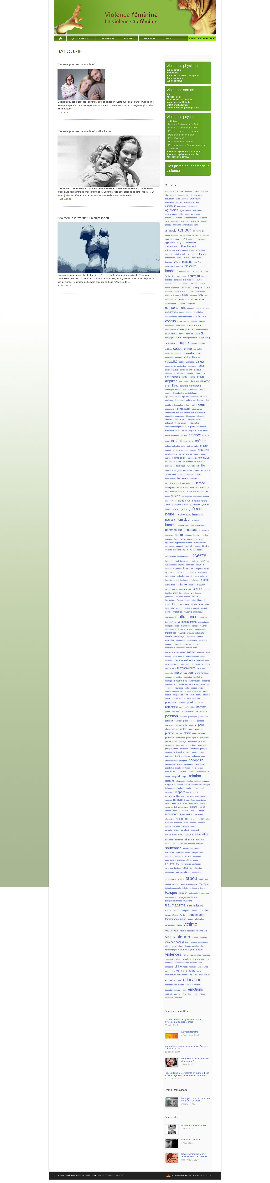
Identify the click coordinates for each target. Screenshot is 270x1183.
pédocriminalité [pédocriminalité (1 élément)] (171, 760)
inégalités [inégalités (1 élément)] (183, 589)
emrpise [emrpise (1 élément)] (183, 435)
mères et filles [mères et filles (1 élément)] (197, 664)
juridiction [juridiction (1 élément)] (169, 597)
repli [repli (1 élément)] (202, 788)
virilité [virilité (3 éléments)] (178, 966)
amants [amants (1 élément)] (204, 221)
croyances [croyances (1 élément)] (169, 358)
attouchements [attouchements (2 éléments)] (172, 250)
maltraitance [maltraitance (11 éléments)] (186, 616)
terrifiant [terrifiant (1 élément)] (175, 884)
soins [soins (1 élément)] (175, 844)
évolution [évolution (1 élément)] (178, 998)
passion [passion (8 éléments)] (171, 716)
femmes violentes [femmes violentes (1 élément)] (187, 483)
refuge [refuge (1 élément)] (167, 776)
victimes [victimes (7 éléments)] (171, 930)
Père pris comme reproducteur (183, 131)
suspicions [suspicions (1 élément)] (169, 860)
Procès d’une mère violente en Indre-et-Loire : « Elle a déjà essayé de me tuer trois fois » (187, 1074)
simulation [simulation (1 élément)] (200, 840)
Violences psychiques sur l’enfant (183, 151)
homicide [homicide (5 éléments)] (182, 519)
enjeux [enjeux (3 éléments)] (204, 445)
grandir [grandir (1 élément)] (185, 504)
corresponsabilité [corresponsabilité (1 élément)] (190, 338)
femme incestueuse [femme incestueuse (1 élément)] (185, 474)
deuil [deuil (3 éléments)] (201, 365)
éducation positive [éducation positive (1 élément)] (172, 990)
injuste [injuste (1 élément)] (207, 569)
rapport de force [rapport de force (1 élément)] (179, 771)
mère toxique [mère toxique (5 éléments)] (183, 672)
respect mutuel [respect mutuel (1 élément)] (192, 792)
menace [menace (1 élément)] (168, 636)
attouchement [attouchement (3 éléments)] (188, 246)
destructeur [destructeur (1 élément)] (181, 366)
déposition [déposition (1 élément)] (169, 416)
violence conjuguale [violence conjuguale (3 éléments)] (177, 942)
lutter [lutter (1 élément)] (207, 604)
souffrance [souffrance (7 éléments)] (173, 848)
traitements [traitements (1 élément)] (193, 893)
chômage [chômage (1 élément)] (175, 295)
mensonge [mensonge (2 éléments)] (178, 636)
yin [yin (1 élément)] (204, 971)
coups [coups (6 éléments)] (177, 348)
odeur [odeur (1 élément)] (192, 695)
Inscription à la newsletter (202, 38)
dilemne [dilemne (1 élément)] (192, 377)
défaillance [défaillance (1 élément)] (190, 400)
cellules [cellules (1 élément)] (202, 283)
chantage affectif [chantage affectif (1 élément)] (180, 291)
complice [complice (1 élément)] (181, 303)
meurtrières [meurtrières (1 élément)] (180, 641)
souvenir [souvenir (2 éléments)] (169, 852)
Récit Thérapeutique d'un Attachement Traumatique (194, 1155)
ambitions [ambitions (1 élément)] (177, 225)
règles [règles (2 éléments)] (202, 807)
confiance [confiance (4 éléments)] (200, 316)
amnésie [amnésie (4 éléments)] (170, 230)
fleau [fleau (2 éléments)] (202, 487)
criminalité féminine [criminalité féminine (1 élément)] (173, 354)
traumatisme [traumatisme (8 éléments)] (175, 905)
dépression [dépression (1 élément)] (179, 416)
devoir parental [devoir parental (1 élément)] (186, 370)
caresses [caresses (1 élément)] (193, 283)
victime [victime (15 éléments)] (190, 924)
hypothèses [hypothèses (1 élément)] (170, 546)
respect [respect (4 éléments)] (180, 792)
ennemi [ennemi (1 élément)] (168, 450)
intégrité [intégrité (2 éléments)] (201, 584)
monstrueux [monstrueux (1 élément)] (170, 648)
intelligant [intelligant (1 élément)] (184, 580)
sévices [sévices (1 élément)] (181, 879)
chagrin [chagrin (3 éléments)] (197, 287)
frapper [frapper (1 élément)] (200, 492)
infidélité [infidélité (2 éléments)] (200, 564)
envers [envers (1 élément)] (181, 454)
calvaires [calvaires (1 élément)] (168, 283)
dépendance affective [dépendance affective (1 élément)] (174, 412)
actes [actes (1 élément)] (178, 199)
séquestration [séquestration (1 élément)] (170, 879)
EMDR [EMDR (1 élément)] (184, 430)
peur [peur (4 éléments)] (201, 725)
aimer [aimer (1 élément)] (187, 214)
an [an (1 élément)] (181, 236)
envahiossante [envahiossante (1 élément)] (171, 454)
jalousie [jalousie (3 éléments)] (197, 589)
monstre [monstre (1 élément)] (197, 644)
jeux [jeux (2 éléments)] (175, 593)
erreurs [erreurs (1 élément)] (197, 454)
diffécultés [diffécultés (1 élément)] (190, 373)
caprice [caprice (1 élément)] (177, 283)
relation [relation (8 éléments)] (195, 776)
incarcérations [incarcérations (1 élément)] (183, 556)
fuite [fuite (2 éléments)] (207, 491)
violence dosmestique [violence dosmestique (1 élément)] (174, 946)
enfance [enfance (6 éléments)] (195, 435)
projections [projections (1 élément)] (169, 745)
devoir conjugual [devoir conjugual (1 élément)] (172, 370)
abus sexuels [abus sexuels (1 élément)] (170, 195)
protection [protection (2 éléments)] (191, 745)
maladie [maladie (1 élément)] (196, 608)
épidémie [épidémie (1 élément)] (169, 994)
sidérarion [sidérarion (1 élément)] (169, 840)
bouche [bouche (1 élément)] (199, 271)
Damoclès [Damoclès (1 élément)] (190, 362)
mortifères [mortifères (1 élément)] (180, 648)
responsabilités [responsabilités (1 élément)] (187, 796)
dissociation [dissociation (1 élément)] (183, 381)
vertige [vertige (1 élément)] (179, 925)
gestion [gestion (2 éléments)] (196, 500)
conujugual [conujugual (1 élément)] (169, 338)
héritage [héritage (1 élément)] (179, 546)
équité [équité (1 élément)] (195, 994)
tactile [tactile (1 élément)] (201, 879)
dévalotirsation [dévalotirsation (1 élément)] (193, 423)
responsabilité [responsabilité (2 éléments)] (172, 796)
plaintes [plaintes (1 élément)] (179, 733)
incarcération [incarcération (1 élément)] (170, 556)
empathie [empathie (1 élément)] (192, 430)
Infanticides (172, 73)
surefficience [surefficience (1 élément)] (178, 856)
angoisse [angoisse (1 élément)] (187, 236)
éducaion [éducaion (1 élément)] (177, 980)
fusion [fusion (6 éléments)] (175, 496)
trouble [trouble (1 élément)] (194, 911)
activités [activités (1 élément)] (185, 199)
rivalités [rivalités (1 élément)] (203, 803)
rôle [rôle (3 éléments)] (202, 818)
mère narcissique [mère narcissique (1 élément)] (172, 664)
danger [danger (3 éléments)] (200, 361)
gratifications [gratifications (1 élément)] (195, 504)
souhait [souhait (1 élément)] (197, 849)
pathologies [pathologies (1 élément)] (203, 717)
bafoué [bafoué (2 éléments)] (202, 254)
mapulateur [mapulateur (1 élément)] (185, 626)
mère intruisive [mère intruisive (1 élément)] (203, 661)
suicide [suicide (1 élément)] (168, 856)
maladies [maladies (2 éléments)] (178, 611)
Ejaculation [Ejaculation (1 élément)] (201, 426)
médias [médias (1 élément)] (179, 677)
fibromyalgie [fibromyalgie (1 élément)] (170, 488)
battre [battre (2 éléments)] (187, 257)
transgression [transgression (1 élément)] (170, 897)
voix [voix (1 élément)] (173, 971)
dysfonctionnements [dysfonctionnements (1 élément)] (190, 396)
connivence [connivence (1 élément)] (180, 326)
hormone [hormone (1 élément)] (188, 535)
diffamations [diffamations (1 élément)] (170, 373)
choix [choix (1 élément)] (167, 295)
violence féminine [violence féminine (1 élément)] (191, 946)
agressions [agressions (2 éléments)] (185, 210)
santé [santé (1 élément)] (186, 823)
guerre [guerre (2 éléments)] (205, 504)
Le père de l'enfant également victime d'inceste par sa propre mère (183, 1020)
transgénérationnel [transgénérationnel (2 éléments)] (187, 897)
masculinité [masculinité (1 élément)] (189, 629)
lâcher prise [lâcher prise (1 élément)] (170, 608)
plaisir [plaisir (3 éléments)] (187, 733)
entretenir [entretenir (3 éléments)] (203, 450)
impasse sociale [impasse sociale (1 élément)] (196, 550)
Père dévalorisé (176, 138)
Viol (168, 94)
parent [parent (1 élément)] (200, 702)
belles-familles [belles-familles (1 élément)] (198, 258)
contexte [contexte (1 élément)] (189, 334)
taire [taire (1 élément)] (207, 879)
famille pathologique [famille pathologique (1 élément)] (173, 470)
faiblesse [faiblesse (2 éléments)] (180, 465)
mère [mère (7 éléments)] (191, 652)
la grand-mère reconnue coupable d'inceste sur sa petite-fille (186, 1047)
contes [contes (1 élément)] (181, 334)
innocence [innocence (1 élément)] (177, 573)
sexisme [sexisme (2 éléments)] (189, 834)
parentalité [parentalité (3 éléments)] (171, 706)
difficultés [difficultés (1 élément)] (180, 373)
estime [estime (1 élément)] (167, 458)
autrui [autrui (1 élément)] (176, 254)
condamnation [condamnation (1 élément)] (171, 316)
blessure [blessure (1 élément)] (179, 266)
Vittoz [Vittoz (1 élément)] (200, 967)
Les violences (107, 38)
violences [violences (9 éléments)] (173, 954)
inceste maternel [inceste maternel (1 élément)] (172, 561)
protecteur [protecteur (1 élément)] (180, 745)
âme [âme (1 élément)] (201, 975)
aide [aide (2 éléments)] (181, 214)
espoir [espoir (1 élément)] (203, 454)
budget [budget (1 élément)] (204, 276)
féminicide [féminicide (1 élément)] (197, 497)
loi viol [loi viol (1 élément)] (179, 604)
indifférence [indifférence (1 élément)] (205, 561)
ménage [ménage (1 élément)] (168, 681)
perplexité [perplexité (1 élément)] (169, 725)
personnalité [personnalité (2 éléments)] (181, 725)
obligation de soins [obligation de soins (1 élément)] (180, 695)
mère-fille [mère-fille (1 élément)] (200, 653)
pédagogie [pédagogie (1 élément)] (185, 756)
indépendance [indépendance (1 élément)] (171, 565)
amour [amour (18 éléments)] (184, 230)
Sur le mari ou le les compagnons (183, 75)
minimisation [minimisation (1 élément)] (192, 641)
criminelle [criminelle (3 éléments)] (188, 353)
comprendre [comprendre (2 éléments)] (171, 312)
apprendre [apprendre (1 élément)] (169, 239)
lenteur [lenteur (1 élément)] (187, 600)
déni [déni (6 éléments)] (201, 404)
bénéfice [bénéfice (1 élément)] (168, 280)
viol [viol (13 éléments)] (168, 936)
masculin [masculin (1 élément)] (179, 629)
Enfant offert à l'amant (177, 105)
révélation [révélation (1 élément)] (194, 819)
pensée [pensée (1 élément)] (192, 721)
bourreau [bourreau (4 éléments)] (194, 276)
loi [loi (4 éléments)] (173, 604)
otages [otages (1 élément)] (182, 698)
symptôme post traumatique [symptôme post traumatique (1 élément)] (186, 860)
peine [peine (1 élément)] (185, 721)
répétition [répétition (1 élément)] (199, 814)
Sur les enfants (174, 70)
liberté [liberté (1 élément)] (200, 600)
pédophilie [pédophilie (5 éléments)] (196, 760)
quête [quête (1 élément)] (193, 768)
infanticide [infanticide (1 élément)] (190, 565)
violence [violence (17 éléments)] (181, 936)
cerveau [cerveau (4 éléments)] (186, 287)
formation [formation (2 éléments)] (191, 491)
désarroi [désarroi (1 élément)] (168, 419)
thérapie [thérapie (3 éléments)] (204, 884)
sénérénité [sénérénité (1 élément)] (169, 873)
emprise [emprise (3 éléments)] (203, 430)
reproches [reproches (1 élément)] (169, 792)
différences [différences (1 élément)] (200, 373)
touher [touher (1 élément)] (203, 888)
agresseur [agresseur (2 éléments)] (170, 206)
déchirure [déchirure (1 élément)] (169, 400)
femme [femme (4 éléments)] (198, 470)
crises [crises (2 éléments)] (199, 353)
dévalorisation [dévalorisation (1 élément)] (180, 423)
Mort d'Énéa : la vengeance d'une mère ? (195, 1059)
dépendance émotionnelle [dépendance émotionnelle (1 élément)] (194, 412)
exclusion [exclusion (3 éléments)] (204, 457)
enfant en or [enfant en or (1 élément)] (188, 441)
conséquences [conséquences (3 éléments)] (186, 329)
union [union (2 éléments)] (183, 919)
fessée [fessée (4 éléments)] (200, 483)
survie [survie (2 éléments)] (187, 856)
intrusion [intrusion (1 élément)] (192, 585)
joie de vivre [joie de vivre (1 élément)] (189, 593)
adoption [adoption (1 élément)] (179, 202)
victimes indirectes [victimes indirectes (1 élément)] (187, 931)
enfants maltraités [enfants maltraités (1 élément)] (172, 446)
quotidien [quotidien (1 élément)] (186, 768)
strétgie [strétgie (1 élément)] (195, 853)
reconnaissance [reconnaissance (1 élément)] (202, 771)
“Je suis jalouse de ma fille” (76, 64)
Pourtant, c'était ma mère (193, 1125)
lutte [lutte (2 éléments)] (201, 604)
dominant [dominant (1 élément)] (184, 386)
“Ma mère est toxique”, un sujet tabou (83, 218)
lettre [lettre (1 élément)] (194, 600)
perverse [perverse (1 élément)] (192, 725)
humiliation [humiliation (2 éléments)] (180, 539)
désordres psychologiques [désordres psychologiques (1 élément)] (184, 419)
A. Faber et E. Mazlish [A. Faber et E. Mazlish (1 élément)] (174, 192)
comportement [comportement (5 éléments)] (175, 307)
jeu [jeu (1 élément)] (205, 589)
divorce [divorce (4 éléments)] (205, 381)
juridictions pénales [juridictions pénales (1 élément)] (182, 597)
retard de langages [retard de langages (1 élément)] (179, 803)
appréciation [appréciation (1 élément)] (170, 243)
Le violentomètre (189, 1032)
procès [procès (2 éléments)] (201, 741)
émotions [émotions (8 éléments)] (195, 989)
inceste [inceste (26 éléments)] (198, 555)
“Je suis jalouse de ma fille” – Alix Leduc (85, 131)
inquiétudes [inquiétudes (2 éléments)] (201, 572)
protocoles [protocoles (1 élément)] (202, 745)
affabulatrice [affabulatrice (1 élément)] (189, 202)
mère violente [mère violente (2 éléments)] (202, 673)
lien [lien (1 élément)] (205, 600)
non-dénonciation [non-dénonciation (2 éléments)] (186, 684)
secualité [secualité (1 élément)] (185, 826)
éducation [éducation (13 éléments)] (192, 979)
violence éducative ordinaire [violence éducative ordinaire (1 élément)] (185, 963)
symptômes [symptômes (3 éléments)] (172, 863)
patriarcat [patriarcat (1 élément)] (169, 721)
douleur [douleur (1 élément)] (186, 390)
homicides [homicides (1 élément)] (195, 520)
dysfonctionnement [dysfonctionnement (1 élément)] (172, 396)
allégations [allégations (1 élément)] (175, 221)
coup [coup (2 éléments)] (201, 337)
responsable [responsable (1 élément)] (200, 796)
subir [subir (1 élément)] (201, 853)
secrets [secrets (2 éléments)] (176, 826)
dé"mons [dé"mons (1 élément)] (203, 396)
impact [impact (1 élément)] (185, 550)
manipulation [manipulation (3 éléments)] (189, 621)
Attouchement (173, 97)
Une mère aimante (190, 1139)
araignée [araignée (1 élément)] (180, 243)
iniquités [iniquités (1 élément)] (199, 569)
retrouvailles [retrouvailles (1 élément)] (193, 803)
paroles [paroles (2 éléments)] (175, 711)
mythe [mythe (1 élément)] (182, 653)
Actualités (129, 38)
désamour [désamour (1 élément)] (201, 416)
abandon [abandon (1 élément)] (188, 192)
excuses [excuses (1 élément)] (168, 461)
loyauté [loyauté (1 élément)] (186, 604)
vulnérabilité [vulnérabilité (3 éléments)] (188, 970)
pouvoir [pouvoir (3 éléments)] (169, 737)
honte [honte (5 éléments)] (179, 535)
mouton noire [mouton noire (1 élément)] (191, 648)
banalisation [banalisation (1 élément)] (170, 258)
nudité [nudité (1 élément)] (187, 688)
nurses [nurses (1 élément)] (194, 688)
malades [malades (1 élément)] (188, 608)
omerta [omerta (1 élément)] (175, 698)
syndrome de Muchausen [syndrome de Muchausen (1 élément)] (191, 864)
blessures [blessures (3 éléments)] (190, 266)
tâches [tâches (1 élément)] (175, 915)
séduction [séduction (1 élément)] (198, 868)
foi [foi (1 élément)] (208, 488)
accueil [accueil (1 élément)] (189, 195)
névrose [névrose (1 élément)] (197, 691)
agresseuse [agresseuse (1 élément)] (193, 206)
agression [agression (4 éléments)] (171, 210)
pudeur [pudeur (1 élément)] (201, 752)
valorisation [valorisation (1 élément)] (199, 919)
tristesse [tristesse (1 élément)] (176, 911)
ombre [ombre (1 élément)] (167, 698)
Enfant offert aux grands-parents (183, 108)
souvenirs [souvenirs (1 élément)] (180, 853)
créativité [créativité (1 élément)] (179, 358)
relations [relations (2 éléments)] (169, 781)
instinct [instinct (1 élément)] (189, 576)
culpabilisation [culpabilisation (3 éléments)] (192, 357)
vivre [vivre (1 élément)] (206, 967)
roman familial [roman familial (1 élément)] (170, 807)
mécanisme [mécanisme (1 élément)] (169, 677)
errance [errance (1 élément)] (189, 454)
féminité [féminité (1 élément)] (173, 501)
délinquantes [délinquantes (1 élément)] (177, 405)
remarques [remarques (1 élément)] (178, 785)
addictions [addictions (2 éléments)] (195, 198)
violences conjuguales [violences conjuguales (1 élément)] (192, 955)
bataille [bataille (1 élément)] (180, 258)
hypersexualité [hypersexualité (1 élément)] (200, 543)
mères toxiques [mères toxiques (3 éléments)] (186, 667)
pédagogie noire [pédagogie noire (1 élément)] (198, 756)
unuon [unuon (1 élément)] (190, 919)
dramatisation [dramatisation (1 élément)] (178, 393)
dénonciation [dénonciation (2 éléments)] (183, 409)
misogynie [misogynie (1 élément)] (188, 644)
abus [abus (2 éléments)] (196, 191)
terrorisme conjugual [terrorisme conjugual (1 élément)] (189, 884)
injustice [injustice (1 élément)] (168, 573)
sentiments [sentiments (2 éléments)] (170, 834)
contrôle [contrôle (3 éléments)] (199, 333)
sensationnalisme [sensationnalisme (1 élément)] (172, 830)
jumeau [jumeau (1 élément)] (198, 593)
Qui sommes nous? (81, 38)
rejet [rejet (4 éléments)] (184, 776)
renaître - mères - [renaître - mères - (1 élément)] (192, 788)
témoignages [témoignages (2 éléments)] (172, 919)
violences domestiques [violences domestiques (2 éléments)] (188, 959)
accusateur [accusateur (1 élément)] (198, 195)
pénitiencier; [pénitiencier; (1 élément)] (200, 764)
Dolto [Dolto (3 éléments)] (175, 385)
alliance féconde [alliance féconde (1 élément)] (190, 218)
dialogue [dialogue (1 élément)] (197, 370)
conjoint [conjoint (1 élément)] (202, 321)
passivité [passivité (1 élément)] (183, 717)
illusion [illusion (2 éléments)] (206, 546)
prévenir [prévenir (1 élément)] (168, 752)
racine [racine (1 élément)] (200, 768)
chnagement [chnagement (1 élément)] (200, 291)
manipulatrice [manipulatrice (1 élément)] (203, 622)
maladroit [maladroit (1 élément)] (188, 612)
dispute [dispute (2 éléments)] (200, 376)
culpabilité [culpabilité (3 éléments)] (171, 361)
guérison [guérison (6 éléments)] (195, 509)
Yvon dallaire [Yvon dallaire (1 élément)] (170, 975)
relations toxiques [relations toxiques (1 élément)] (201, 781)
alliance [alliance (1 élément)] (179, 218)
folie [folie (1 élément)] (167, 492)
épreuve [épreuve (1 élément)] (177, 994)
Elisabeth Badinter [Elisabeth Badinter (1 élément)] (172, 430)
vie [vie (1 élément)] (206, 931)
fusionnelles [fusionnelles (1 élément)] (187, 497)
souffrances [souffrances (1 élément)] (188, 849)
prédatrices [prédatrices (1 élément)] (194, 749)
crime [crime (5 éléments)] (188, 348)
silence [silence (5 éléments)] (190, 839)
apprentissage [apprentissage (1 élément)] (199, 239)
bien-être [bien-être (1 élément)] (197, 262)
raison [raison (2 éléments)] (168, 771)
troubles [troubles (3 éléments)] (204, 910)
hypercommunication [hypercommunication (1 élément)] (183, 543)
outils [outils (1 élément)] (189, 698)
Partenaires (149, 38)
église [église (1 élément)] (183, 990)
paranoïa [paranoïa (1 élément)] (181, 702)
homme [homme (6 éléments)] (170, 525)
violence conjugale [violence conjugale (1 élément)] (199, 937)
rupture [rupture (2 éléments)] (193, 807)
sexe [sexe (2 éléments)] (180, 834)
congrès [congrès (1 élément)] (194, 321)
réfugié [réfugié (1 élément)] (201, 810)
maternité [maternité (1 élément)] (182, 633)
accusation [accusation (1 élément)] (169, 199)
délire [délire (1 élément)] (194, 405)
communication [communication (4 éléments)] (195, 299)
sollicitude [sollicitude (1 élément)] (183, 844)
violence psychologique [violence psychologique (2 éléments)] (190, 949)
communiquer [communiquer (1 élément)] (170, 303)
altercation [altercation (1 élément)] (185, 221)
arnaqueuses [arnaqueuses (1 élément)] (191, 243)
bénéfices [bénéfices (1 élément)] (178, 280)
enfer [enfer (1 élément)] (196, 446)
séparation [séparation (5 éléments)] (182, 872)
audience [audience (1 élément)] (186, 250)
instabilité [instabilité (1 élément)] (181, 576)
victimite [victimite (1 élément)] (199, 931)
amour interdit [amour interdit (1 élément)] (198, 231)
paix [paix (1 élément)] (203, 698)
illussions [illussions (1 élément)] (177, 550)
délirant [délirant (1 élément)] (187, 405)
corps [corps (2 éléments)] (178, 337)
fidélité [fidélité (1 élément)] (186, 488)
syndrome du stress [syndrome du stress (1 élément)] (173, 868)
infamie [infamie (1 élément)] (181, 565)
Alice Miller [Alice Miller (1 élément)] (195, 214)
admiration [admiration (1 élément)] (169, 202)
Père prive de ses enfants (181, 134)
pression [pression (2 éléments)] (204, 737)
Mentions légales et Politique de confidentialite (77, 1175)
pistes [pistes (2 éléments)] (183, 729)
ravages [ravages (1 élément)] (191, 771)
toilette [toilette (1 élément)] (185, 888)
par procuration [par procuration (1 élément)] (187, 711)
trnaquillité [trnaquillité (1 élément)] (186, 911)
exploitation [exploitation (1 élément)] (169, 466)
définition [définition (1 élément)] (200, 400)
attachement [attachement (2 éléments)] (171, 246)
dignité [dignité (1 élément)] (184, 377)
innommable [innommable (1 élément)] (189, 573)
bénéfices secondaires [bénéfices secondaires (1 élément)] (192, 280)
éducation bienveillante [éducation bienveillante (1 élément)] (174, 985)
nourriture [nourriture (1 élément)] (179, 688)
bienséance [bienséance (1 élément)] (170, 266)
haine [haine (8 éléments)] (169, 514)
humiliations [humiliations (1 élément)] (192, 539)
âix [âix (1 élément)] (196, 975)
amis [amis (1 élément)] (196, 225)
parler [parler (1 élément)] (167, 711)
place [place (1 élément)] (190, 729)
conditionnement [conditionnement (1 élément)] (185, 316)
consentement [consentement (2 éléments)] (194, 325)
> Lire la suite (64, 112)
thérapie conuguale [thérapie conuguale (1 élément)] (173, 888)
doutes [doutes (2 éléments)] (202, 389)
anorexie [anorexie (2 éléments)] (196, 235)
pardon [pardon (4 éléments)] (191, 702)
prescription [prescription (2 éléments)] (192, 737)
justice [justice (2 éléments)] (195, 596)
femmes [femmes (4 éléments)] (182, 478)
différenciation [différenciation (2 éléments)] (172, 376)
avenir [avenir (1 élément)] (182, 254)
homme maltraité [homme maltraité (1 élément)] (197, 525)
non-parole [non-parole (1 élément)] (200, 684)
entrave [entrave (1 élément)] (193, 450)
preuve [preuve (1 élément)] (168, 741)
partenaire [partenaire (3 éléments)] (201, 711)
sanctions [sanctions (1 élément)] (178, 823)
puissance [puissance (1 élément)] (169, 756)
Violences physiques (183, 66)
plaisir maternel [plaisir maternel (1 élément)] (198, 733)
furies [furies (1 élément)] (167, 497)
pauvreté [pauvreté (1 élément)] (177, 721)
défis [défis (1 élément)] (208, 400)
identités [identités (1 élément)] (197, 546)
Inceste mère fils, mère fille (180, 99)
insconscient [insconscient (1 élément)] (170, 576)
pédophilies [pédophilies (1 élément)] (189, 764)
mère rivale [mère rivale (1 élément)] (185, 664)
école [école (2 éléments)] (207, 974)
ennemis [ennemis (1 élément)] (176, 450)
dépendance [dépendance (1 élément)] (197, 409)
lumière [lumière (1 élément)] (194, 604)
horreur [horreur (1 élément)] (196, 535)
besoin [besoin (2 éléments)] (176, 262)
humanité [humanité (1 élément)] (169, 539)
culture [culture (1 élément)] (181, 362)
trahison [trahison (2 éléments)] (183, 893)
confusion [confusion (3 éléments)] (183, 321)
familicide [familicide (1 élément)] (191, 466)
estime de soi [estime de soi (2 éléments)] (179, 458)
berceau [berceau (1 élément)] (168, 262)
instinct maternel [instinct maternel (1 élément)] (172, 580)
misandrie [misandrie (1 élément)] (178, 644)
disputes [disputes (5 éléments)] (171, 381)
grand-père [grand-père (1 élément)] (176, 504)
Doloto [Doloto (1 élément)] (167, 386)
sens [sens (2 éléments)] (193, 826)
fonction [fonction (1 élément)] (173, 492)
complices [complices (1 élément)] (191, 303)
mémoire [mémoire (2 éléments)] (197, 677)
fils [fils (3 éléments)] (197, 487)
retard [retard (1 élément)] (167, 803)
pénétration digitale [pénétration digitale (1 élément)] (173, 768)
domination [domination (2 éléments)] (195, 385)
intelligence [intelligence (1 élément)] (194, 580)
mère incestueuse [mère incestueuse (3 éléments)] (184, 660)
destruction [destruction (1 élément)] (192, 366)
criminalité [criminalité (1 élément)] (197, 349)
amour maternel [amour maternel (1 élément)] (171, 236)
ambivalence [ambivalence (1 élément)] (187, 225)
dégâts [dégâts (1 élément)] (168, 405)
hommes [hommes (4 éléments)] (170, 530)
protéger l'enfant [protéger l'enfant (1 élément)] (171, 749)
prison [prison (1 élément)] (175, 741)
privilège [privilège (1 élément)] (182, 741)
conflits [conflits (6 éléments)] (170, 321)
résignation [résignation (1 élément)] (169, 819)
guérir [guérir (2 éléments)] (184, 509)
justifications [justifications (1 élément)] (170, 600)
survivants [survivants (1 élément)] (196, 856)
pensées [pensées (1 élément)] (200, 721)
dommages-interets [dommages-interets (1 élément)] (173, 390)
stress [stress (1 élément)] (187, 853)
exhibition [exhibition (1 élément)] (177, 461)
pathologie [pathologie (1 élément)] (192, 717)
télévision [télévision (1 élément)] (183, 915)
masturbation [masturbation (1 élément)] (200, 629)
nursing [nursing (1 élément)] (201, 688)
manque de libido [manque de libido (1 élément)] (172, 626)
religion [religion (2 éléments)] (169, 784)
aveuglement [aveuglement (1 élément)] (192, 254)
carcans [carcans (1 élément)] (185, 283)
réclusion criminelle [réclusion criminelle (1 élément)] (180, 810)
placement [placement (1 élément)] (198, 729)
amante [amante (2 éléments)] (195, 221)
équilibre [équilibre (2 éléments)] (187, 994)
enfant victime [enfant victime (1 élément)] (187, 446)
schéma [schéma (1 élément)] (193, 823)
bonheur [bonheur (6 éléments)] (171, 271)
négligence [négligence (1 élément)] (188, 691)
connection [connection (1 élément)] (169, 326)
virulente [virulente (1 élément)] (192, 967)
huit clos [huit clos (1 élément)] (204, 535)
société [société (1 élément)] (168, 844)
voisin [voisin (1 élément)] (167, 971)
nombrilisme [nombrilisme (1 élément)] (170, 684)
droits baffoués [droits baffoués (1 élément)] (191, 393)
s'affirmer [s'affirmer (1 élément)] (169, 823)
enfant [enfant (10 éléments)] (176, 440)
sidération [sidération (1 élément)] (179, 840)
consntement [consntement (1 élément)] (170, 330)
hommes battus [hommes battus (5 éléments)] (189, 530)
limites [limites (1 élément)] (167, 604)
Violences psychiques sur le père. (183, 154)
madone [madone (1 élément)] (179, 608)
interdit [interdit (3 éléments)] (204, 579)
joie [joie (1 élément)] (180, 593)
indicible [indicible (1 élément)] (195, 561)
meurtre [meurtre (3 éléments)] (169, 640)
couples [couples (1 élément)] (194, 343)
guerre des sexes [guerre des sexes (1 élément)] (172, 509)
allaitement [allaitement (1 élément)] (169, 218)
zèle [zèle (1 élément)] (192, 975)
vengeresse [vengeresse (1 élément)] (170, 925)
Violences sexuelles (182, 90)
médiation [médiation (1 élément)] (188, 677)
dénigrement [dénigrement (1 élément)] (170, 409)
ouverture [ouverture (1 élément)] (196, 698)
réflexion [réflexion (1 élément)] (193, 810)
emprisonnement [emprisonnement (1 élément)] (172, 435)
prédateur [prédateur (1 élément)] (184, 749)
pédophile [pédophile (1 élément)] (183, 760)
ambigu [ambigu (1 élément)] (168, 225)
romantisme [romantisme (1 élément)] (183, 807)
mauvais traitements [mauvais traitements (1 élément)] (195, 633)
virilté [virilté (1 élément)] (185, 967)
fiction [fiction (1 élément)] (179, 488)
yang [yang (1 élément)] (199, 971)
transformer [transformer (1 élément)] (204, 893)
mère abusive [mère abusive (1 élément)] (178, 657)
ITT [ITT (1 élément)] (189, 589)
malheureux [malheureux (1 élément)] (198, 612)
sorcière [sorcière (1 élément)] (199, 844)
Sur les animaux (174, 81)
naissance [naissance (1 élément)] (206, 681)
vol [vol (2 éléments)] (177, 971)
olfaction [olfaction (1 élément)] (206, 695)
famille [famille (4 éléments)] (200, 465)
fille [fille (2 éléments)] (192, 487)
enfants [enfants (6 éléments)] (200, 441)
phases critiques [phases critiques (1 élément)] (171, 729)
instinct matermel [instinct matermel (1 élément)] (200, 576)
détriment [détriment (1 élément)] (169, 423)
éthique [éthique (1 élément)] (203, 994)
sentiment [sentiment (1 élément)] (195, 830)
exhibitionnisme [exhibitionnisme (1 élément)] (189, 461)
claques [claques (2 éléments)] (184, 295)
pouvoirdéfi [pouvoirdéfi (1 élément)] (180, 738)
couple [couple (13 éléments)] (182, 342)
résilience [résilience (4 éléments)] (182, 818)
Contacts (169, 38)
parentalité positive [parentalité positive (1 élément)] (187, 707)
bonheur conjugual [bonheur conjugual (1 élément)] (186, 271)
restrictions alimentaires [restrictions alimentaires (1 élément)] (196, 800)
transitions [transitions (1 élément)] (188, 901)
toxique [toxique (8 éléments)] (171, 892)
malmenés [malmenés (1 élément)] (169, 617)
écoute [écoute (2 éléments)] (168, 980)
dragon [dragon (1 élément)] (168, 393)
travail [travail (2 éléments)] (168, 910)
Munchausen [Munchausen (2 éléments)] (172, 652)
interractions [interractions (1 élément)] (170, 585)
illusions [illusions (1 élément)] (168, 550)
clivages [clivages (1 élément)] (193, 295)
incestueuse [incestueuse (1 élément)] (185, 561)
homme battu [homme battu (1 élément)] (183, 525)
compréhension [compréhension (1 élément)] (185, 312)
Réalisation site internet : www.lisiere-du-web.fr (191, 1176)
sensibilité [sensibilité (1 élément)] (185, 830)
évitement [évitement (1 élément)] (169, 998)
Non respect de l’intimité (178, 102)
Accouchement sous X (178, 157)
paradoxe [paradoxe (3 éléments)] (170, 702)
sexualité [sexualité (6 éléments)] (202, 834)
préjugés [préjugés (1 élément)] (203, 749)
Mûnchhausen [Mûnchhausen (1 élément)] (194, 681)
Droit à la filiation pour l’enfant (183, 124)
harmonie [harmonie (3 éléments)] (198, 514)
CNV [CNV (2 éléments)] (200, 295)
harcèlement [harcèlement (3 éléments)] (183, 514)
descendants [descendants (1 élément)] (170, 366)
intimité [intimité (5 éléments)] (182, 584)
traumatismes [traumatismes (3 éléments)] (195, 905)
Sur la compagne (175, 78)
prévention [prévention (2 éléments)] (178, 752)
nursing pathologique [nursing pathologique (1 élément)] (173, 691)
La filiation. (172, 121)
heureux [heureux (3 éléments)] (170, 519)
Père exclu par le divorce (180, 141)
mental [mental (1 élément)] (200, 636)
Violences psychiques (184, 117)
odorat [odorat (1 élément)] (198, 695)
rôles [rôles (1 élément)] (208, 819)
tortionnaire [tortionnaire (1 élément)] (194, 888)
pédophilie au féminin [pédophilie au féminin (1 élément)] (174, 764)
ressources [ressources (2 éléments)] (179, 800)
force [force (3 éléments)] (181, 491)
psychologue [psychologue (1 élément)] (191, 752)
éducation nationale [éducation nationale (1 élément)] (193, 985)
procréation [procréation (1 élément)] (192, 741)
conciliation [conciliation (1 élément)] (198, 312)
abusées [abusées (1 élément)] (181, 195)
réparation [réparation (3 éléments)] (171, 814)
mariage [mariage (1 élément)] (195, 626)
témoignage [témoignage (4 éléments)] (196, 914)
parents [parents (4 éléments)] (201, 707)
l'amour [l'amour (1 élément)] (180, 600)
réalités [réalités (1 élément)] (168, 810)
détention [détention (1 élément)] (200, 419)
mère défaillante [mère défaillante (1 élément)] (192, 657)
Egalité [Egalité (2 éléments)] (191, 426)
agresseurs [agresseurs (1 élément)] (181, 206)
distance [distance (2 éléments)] (194, 381)
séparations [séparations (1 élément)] (196, 873)
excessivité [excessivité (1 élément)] (192, 458)
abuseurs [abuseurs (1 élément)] (204, 192)
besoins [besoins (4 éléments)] (187, 261)
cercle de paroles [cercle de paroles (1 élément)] (172, 288)
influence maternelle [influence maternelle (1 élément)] (173, 569)
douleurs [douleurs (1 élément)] (193, 390)
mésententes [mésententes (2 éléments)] (180, 680)
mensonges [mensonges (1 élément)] (190, 636)
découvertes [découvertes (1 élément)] (179, 400)
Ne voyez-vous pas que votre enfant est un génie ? (195, 1099)
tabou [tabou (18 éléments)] (191, 878)
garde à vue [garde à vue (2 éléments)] (184, 500)
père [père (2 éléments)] (177, 756)
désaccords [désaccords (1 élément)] (190, 416)
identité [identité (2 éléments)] (188, 546)
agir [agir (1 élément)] (197, 202)
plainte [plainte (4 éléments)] (169, 733)
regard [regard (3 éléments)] (176, 776)
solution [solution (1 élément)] (191, 844)
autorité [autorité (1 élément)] (194, 250)
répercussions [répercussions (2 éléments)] (186, 814)
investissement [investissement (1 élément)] (171, 589)
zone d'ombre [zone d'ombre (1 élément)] (182, 975)
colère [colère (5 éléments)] (179, 299)
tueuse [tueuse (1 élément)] (168, 915)
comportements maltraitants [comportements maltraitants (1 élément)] (198, 308)
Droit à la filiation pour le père (182, 127)
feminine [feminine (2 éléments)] (187, 470)
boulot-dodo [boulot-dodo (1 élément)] (181, 276)
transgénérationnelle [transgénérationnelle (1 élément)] (173, 901)
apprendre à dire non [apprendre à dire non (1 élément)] (183, 239)
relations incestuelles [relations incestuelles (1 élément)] (184, 781)
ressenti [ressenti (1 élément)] (168, 800)
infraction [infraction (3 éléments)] (188, 568)
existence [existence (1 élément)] (201, 461)
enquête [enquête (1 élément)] (184, 450)
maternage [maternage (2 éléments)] (170, 632)
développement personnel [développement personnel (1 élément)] (175, 426)
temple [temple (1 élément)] (168, 884)
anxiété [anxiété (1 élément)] (206, 236)
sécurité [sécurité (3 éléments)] (187, 867)
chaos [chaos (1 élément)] (191, 291)
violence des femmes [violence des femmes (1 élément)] (199, 942)
